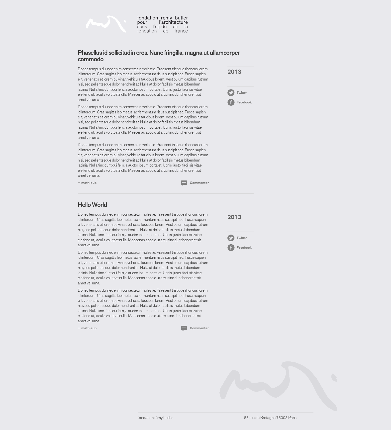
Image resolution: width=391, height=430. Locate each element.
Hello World (92, 205)
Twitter (242, 92)
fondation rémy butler (137, 24)
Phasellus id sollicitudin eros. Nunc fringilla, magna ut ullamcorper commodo (159, 56)
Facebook (244, 102)
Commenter (199, 182)
